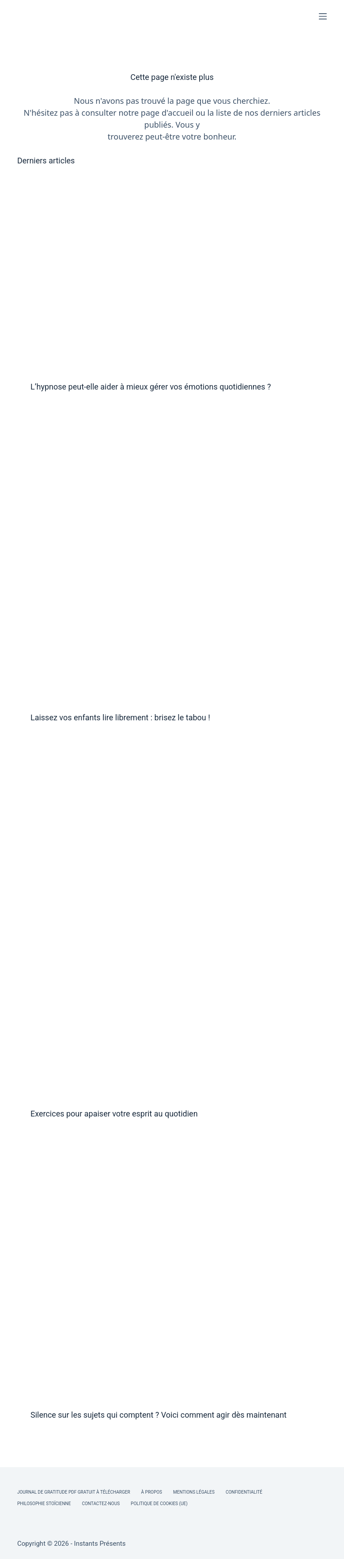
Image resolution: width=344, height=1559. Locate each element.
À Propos (151, 1492)
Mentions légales (194, 1492)
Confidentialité (244, 1492)
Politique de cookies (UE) (159, 1503)
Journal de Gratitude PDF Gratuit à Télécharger (73, 1492)
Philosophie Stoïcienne (44, 1503)
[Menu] (323, 16)
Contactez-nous (101, 1503)
